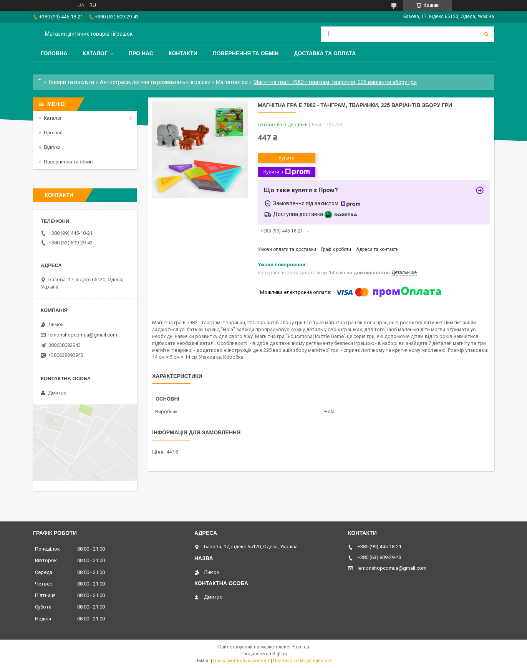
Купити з (286, 171)
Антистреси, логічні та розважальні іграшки (155, 82)
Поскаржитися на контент (241, 660)
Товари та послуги (71, 82)
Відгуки (52, 147)
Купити (286, 158)
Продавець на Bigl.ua (263, 653)
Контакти (183, 53)
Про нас (141, 53)
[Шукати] (486, 34)
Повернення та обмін (246, 53)
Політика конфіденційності (302, 660)
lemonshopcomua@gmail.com (82, 335)
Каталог (95, 53)
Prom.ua (300, 647)
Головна (54, 53)
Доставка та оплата (325, 53)
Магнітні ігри (232, 82)
